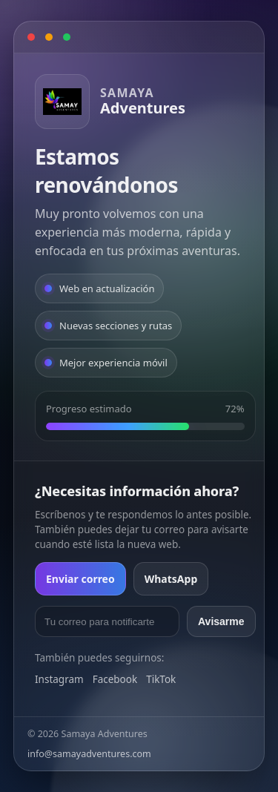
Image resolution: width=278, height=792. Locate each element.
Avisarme (221, 621)
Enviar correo (80, 579)
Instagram (59, 679)
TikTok (161, 679)
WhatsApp (171, 579)
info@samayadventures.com (89, 754)
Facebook (115, 679)
